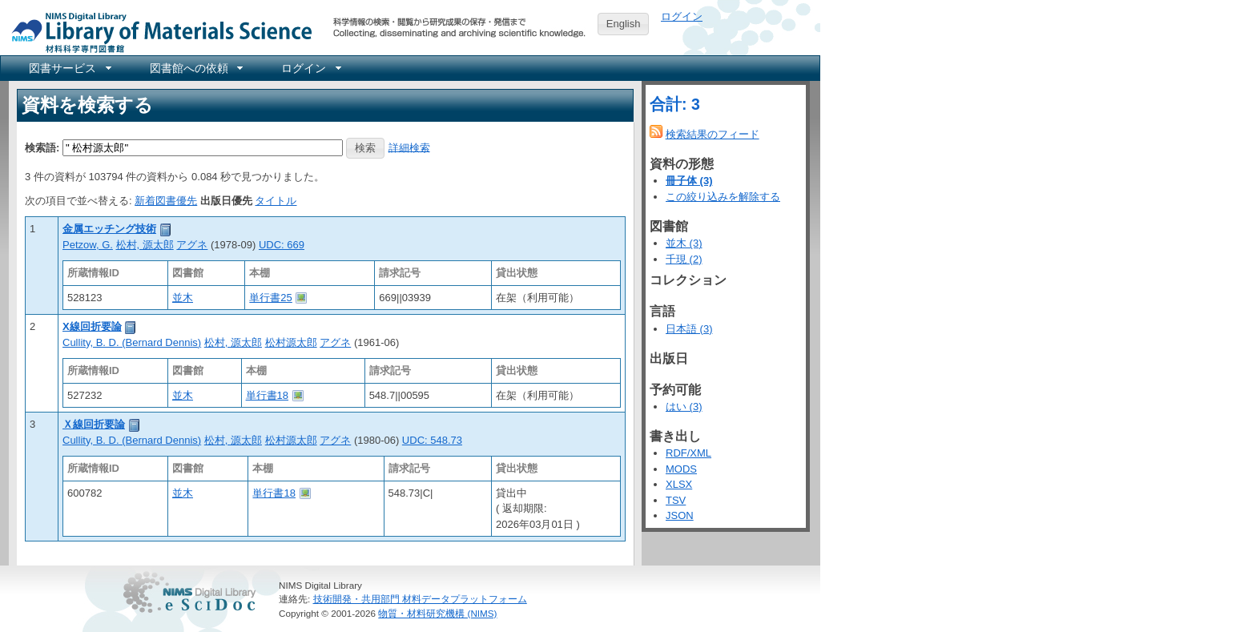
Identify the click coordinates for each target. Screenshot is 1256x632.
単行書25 (270, 298)
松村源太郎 (291, 342)
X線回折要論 (92, 326)
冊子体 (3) (689, 181)
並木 (182, 298)
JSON (680, 515)
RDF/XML (688, 453)
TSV (676, 500)
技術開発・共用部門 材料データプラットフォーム (420, 599)
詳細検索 (409, 147)
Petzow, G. (87, 245)
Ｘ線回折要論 (93, 424)
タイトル (275, 201)
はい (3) (684, 407)
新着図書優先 (166, 201)
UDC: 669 (281, 245)
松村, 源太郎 (145, 245)
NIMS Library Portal (157, 31)
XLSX (679, 484)
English (623, 24)
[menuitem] (69, 68)
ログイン (681, 16)
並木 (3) (684, 243)
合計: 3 (675, 104)
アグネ (191, 245)
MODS (681, 469)
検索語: (42, 147)
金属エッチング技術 (109, 229)
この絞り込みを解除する (723, 197)
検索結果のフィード (712, 134)
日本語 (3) (689, 329)
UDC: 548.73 (432, 440)
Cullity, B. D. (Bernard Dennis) (131, 342)
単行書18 (267, 395)
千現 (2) (684, 259)
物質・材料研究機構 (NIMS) (437, 613)
